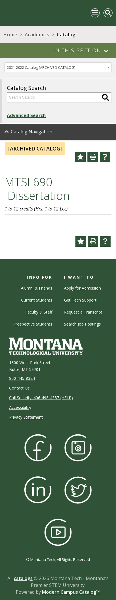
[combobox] (58, 67)
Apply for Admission (82, 288)
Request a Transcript (83, 312)
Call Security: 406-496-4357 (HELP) (41, 397)
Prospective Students (32, 324)
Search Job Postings (82, 324)
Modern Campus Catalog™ (71, 592)
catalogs (23, 578)
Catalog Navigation (31, 132)
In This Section (77, 50)
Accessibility (20, 407)
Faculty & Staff (38, 312)
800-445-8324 (22, 378)
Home (10, 34)
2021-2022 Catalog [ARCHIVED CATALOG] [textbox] (41, 67)
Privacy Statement (26, 417)
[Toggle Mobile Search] (108, 12)
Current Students (36, 300)
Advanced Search (26, 115)
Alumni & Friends (36, 288)
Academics (37, 34)
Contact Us (19, 388)
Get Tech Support (80, 300)
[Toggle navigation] (95, 13)
